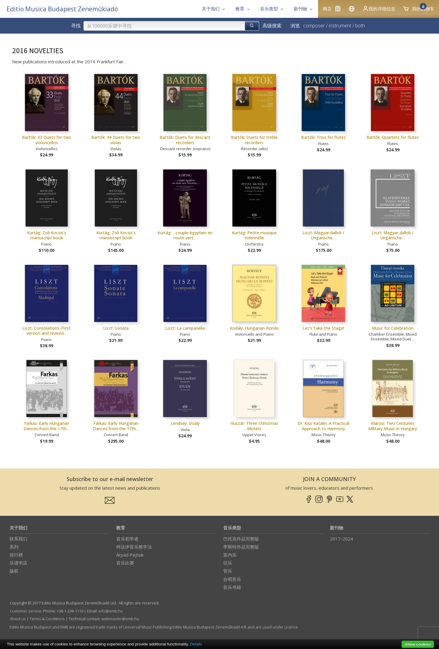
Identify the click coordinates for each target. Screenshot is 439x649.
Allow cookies (418, 644)
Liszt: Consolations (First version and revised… (46, 330)
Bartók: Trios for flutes (323, 137)
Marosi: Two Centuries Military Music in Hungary (392, 425)
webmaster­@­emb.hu (120, 618)
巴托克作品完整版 (241, 539)
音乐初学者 (127, 539)
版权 (14, 571)
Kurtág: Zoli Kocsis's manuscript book (46, 235)
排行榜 (16, 555)
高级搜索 (271, 26)
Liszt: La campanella (185, 328)
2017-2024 (341, 539)
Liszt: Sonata (116, 328)
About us (18, 618)
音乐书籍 (232, 587)
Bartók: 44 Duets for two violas (115, 139)
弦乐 (227, 563)
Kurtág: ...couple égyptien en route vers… (185, 235)
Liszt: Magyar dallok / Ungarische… (323, 235)
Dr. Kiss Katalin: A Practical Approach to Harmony (323, 425)
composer (314, 25)
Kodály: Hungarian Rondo (254, 328)
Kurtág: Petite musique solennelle (254, 235)
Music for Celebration (392, 328)
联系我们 (18, 539)
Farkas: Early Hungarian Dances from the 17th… (46, 425)
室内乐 (230, 555)
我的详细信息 (378, 8)
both (360, 25)
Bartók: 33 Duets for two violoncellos (46, 139)
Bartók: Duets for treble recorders (254, 139)
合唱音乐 (232, 579)
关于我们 (18, 528)
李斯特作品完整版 (241, 547)
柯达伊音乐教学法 (134, 547)
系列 (14, 547)
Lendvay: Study (185, 423)
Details (196, 644)
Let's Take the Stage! (323, 328)
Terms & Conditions (47, 618)
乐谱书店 (18, 563)
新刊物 (336, 528)
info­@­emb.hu (110, 611)
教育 (120, 528)
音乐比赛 (125, 563)
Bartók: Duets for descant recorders (185, 139)
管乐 (227, 571)
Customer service (25, 611)
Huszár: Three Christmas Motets (254, 425)
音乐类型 (232, 528)
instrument (340, 25)
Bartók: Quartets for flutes (392, 137)
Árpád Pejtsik (130, 555)
